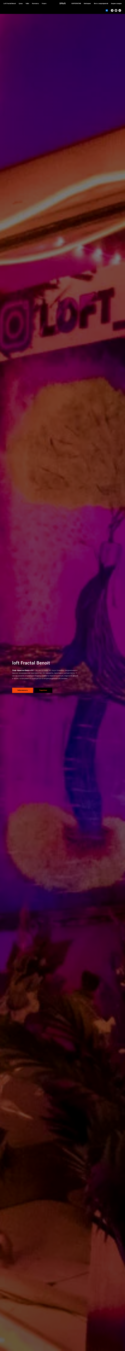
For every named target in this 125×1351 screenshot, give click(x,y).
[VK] (119, 10)
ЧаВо (27, 3)
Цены (21, 3)
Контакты (35, 3)
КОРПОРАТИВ (76, 3)
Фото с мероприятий (101, 3)
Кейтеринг (87, 3)
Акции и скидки (116, 3)
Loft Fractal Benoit (9, 3)
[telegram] (112, 10)
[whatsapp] (116, 10)
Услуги (44, 3)
